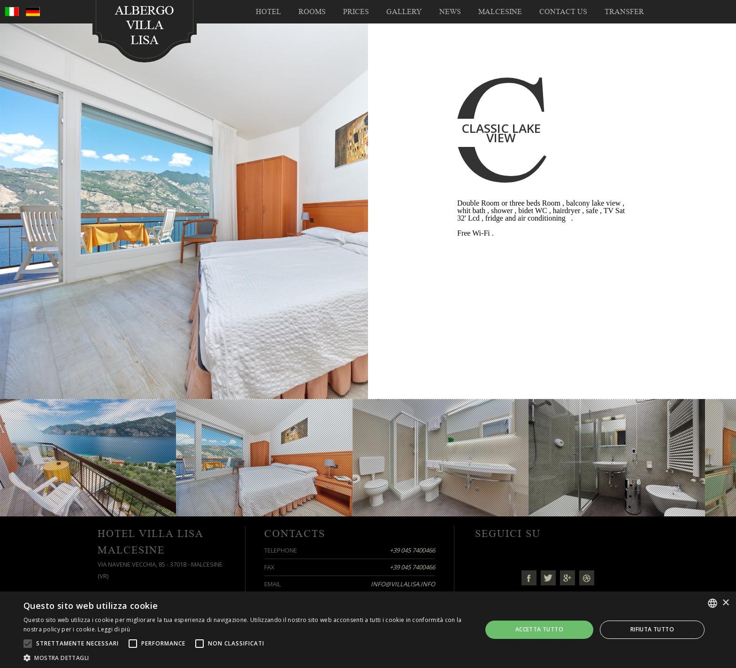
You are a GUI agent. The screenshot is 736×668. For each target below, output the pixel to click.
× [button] (725, 603)
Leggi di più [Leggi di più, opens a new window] (114, 629)
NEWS (450, 12)
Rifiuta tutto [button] (652, 629)
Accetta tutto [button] (539, 629)
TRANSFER (624, 12)
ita (12, 11)
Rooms (312, 12)
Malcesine (500, 12)
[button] (245, 657)
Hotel (268, 12)
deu (33, 11)
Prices (356, 12)
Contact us (563, 12)
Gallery (404, 12)
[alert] (368, 629)
